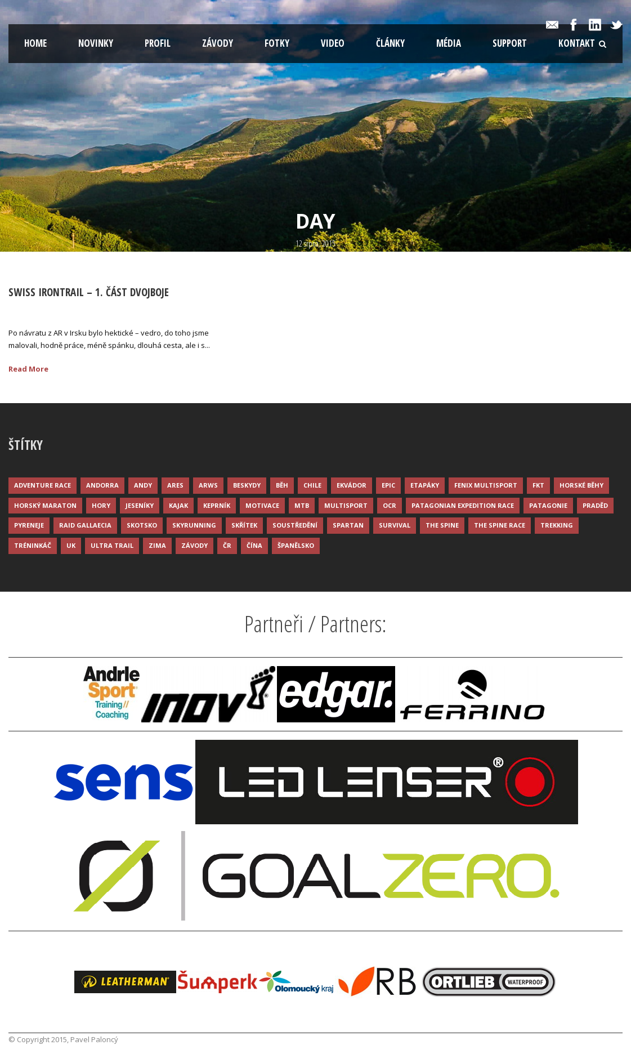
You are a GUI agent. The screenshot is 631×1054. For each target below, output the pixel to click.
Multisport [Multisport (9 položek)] (346, 505)
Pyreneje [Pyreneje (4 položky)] (29, 525)
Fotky (277, 43)
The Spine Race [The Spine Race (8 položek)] (499, 525)
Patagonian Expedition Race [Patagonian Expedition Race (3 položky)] (462, 505)
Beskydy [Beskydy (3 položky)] (247, 485)
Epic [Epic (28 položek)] (388, 485)
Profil (158, 43)
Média (448, 43)
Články (390, 43)
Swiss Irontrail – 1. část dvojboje (88, 292)
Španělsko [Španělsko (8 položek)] (296, 545)
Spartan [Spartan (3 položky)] (348, 525)
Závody (217, 43)
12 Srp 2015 (41, 310)
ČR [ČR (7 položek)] (227, 545)
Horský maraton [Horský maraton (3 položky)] (45, 505)
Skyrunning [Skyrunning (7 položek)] (194, 525)
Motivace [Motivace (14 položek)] (262, 505)
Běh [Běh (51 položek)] (282, 485)
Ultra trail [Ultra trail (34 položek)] (112, 545)
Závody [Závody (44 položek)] (194, 545)
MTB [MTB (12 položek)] (301, 505)
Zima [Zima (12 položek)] (157, 545)
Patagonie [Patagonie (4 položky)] (548, 505)
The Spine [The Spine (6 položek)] (442, 525)
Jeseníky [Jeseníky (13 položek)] (140, 505)
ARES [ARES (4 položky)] (175, 485)
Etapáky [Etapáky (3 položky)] (424, 485)
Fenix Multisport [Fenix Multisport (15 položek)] (485, 485)
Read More (28, 369)
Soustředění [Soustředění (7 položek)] (294, 525)
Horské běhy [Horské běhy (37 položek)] (581, 485)
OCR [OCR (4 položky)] (389, 505)
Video (332, 43)
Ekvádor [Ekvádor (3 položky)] (351, 485)
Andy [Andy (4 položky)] (143, 485)
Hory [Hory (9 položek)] (101, 505)
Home (35, 43)
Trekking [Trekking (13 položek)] (556, 525)
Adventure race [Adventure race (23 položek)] (42, 485)
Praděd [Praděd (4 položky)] (595, 505)
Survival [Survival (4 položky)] (394, 525)
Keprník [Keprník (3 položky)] (216, 505)
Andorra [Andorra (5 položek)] (102, 485)
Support (510, 43)
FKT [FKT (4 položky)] (538, 485)
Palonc (94, 310)
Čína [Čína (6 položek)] (254, 545)
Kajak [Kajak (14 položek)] (178, 505)
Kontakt (576, 43)
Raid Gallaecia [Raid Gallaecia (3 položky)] (85, 525)
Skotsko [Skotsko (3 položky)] (142, 525)
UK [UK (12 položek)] (70, 545)
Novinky (95, 43)
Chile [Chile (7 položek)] (312, 485)
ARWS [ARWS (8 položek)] (208, 485)
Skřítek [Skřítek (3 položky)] (244, 525)
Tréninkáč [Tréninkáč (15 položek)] (32, 545)
